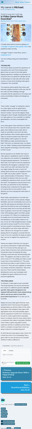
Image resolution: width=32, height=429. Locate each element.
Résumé (3, 416)
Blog (22, 2)
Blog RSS (4, 414)
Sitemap (4, 411)
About (17, 2)
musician (12, 9)
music (8, 21)
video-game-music (20, 21)
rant (12, 21)
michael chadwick (20, 404)
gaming (4, 21)
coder (5, 9)
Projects (27, 2)
